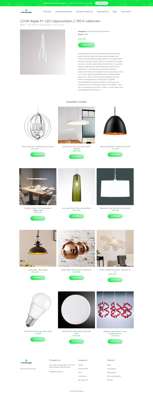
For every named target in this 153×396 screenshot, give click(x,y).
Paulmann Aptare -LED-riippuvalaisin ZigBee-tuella (37, 211)
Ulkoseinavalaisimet (63, 12)
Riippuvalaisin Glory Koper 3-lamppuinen (77, 271)
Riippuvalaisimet (103, 33)
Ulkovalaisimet (83, 381)
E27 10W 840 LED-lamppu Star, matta (38, 333)
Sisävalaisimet (103, 12)
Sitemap (110, 381)
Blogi (115, 12)
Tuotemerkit (126, 12)
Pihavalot (47, 12)
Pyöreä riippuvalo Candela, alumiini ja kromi (38, 148)
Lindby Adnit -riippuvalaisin (38, 271)
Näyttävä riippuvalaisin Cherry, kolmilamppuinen (115, 334)
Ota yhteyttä (111, 370)
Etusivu (22, 26)
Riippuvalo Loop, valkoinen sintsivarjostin (115, 210)
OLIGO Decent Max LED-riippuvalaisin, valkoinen (77, 149)
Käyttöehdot (111, 374)
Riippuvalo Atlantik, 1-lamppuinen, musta (115, 148)
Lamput (80, 366)
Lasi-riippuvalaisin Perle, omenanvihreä (76, 210)
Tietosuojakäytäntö (114, 378)
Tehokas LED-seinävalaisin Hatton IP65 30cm (76, 334)
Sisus (80, 374)
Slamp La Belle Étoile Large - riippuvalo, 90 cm (115, 272)
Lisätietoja (86, 46)
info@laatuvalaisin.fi (56, 373)
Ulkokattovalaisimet (84, 12)
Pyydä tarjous (101, 3)
